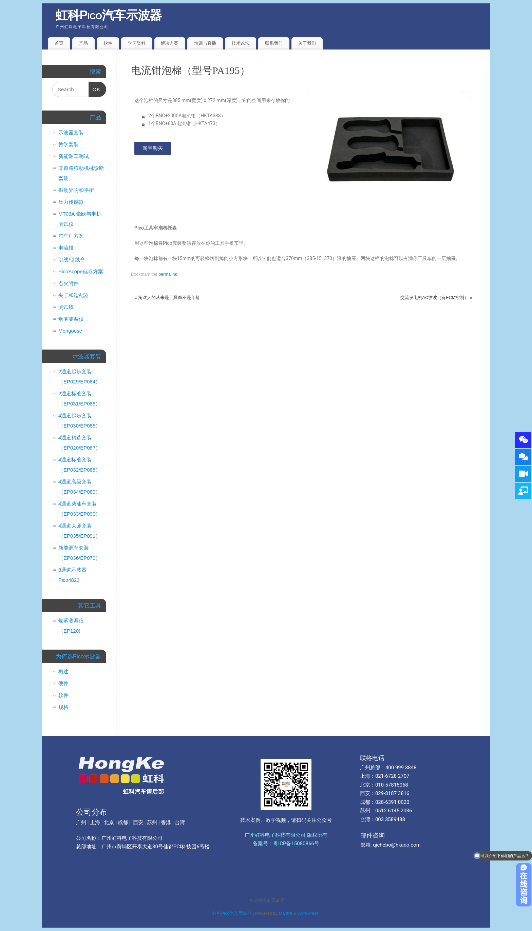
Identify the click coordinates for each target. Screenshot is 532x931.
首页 (59, 43)
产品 (83, 43)
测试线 (66, 307)
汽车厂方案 (71, 236)
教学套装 (68, 144)
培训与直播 (205, 43)
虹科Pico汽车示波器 (109, 15)
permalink (167, 274)
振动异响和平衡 (76, 190)
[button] (152, 148)
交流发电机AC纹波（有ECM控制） (436, 297)
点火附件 (68, 283)
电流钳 (66, 248)
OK (95, 87)
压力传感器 (71, 202)
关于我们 (307, 43)
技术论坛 (240, 43)
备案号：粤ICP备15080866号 (286, 843)
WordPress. (308, 913)
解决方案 (169, 43)
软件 (107, 43)
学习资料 (137, 43)
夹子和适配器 (73, 295)
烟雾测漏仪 (71, 319)
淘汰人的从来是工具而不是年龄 (167, 297)
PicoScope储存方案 (80, 271)
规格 (63, 707)
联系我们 (274, 43)
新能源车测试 (73, 156)
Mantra (285, 913)
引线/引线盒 (71, 259)
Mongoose (70, 331)
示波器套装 (71, 132)
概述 (63, 671)
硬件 (63, 683)
